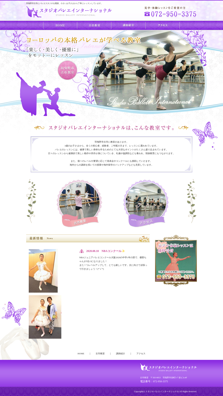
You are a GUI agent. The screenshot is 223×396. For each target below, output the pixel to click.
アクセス (163, 25)
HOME (60, 25)
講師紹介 (129, 25)
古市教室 (94, 25)
